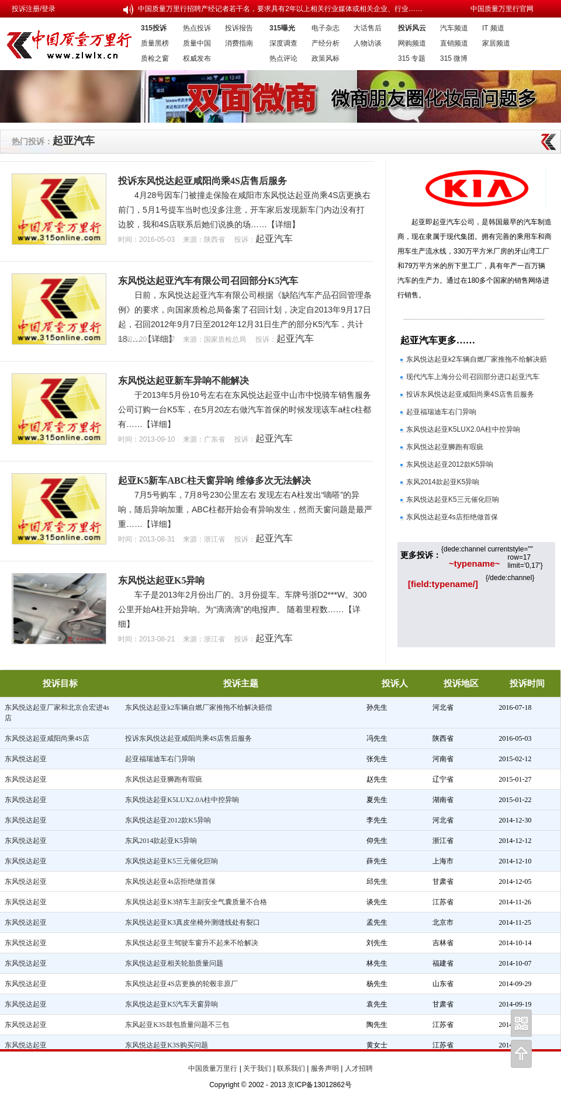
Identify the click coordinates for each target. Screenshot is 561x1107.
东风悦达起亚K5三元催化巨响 (452, 499)
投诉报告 (239, 28)
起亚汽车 (74, 141)
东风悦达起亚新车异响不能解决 (183, 381)
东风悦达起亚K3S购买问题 (166, 1045)
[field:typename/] (443, 584)
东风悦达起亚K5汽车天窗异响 (171, 1004)
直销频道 (454, 43)
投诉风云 (412, 28)
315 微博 (454, 58)
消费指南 (239, 43)
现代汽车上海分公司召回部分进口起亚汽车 (472, 377)
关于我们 (257, 1068)
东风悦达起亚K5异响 (161, 580)
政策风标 (325, 58)
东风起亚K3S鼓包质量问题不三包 (176, 1025)
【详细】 (283, 224)
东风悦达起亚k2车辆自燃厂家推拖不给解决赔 (476, 359)
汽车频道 (454, 28)
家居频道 (496, 43)
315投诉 (154, 28)
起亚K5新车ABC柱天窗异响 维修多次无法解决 (214, 480)
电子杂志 (325, 28)
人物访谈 (368, 43)
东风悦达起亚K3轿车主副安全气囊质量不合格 (196, 902)
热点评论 (283, 58)
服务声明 (325, 1068)
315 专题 (411, 58)
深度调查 (283, 43)
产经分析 (325, 43)
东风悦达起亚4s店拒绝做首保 (452, 517)
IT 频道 (493, 28)
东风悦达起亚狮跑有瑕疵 (444, 447)
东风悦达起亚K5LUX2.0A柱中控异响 (463, 429)
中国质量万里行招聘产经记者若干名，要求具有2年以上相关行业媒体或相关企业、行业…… (280, 9)
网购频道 (412, 43)
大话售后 (368, 28)
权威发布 (197, 58)
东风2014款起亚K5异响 (442, 482)
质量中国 (197, 43)
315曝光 (282, 28)
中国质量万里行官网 (502, 9)
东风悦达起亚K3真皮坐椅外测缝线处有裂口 (192, 922)
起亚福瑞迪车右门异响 (441, 412)
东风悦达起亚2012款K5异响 (449, 464)
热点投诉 (197, 28)
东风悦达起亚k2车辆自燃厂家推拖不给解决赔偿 (198, 707)
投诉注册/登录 (34, 9)
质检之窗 (155, 58)
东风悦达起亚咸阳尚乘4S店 (47, 738)
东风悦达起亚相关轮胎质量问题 (174, 963)
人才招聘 (359, 1068)
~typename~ (474, 563)
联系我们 (291, 1068)
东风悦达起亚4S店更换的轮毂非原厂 (181, 984)
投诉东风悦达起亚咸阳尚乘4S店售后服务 (202, 181)
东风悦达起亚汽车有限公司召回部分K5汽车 (208, 281)
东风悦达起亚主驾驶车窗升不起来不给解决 (191, 943)
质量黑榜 (155, 43)
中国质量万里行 (212, 1068)
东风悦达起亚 (26, 759)
